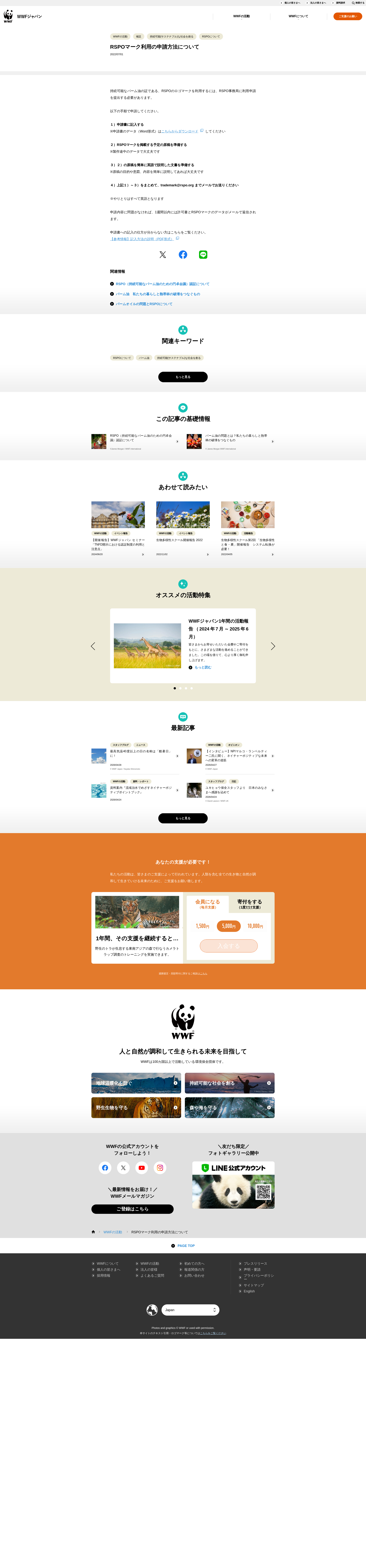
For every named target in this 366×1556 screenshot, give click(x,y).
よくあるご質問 (152, 1275)
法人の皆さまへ (318, 2)
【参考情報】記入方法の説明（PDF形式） (142, 239)
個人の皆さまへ (292, 2)
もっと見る (183, 376)
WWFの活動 (241, 16)
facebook (183, 254)
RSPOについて (211, 36)
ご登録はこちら (132, 1208)
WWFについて (298, 16)
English (249, 1291)
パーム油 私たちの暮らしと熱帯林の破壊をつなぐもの (158, 294)
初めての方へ (194, 1263)
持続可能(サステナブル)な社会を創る (171, 36)
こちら (203, 973)
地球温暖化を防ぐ (138, 1087)
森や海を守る (232, 1111)
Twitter (162, 254)
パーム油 (144, 357)
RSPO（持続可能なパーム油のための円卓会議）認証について (163, 284)
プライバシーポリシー (259, 1277)
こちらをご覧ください (213, 1333)
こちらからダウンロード (179, 131)
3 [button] (186, 688)
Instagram (160, 1167)
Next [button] (277, 646)
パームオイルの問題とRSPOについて (144, 304)
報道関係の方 (194, 1269)
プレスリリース (255, 1263)
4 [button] (191, 688)
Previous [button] (89, 646)
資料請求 (340, 2)
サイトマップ (254, 1285)
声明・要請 (252, 1269)
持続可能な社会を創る (232, 1087)
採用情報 (103, 1275)
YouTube (141, 1167)
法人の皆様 (149, 1269)
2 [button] (180, 688)
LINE (203, 254)
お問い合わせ (194, 1275)
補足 (138, 36)
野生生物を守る (138, 1111)
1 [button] (174, 688)
